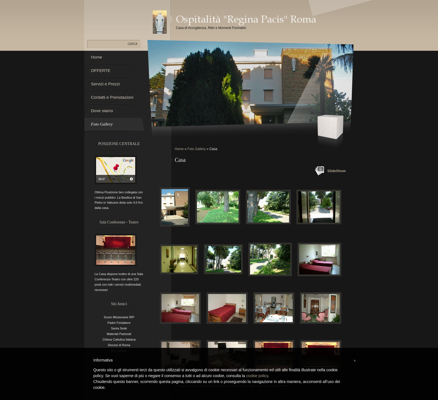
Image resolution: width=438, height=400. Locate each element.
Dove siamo (102, 110)
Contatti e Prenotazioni (112, 97)
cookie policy (257, 376)
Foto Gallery (196, 149)
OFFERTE (101, 70)
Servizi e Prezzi (105, 83)
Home (179, 149)
